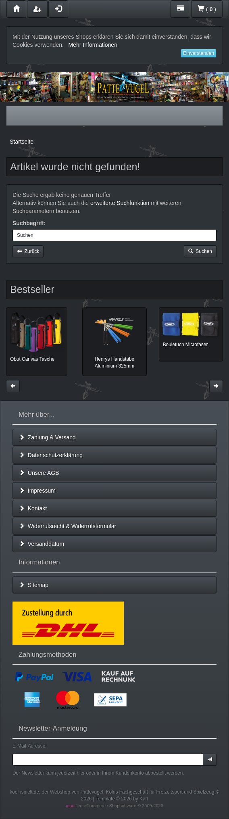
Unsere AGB (39, 473)
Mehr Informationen (93, 45)
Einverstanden (198, 53)
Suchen (200, 251)
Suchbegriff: (29, 223)
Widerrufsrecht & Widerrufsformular (67, 526)
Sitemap (33, 585)
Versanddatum (41, 544)
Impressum (37, 490)
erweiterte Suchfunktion (119, 203)
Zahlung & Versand (47, 437)
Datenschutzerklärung (51, 455)
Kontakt (33, 508)
